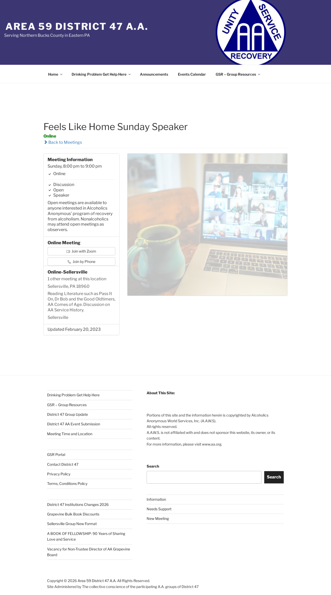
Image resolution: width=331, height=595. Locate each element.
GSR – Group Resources (238, 74)
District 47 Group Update (67, 414)
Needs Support (159, 509)
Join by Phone (81, 261)
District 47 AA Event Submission (73, 424)
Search (153, 466)
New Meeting (158, 518)
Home (55, 74)
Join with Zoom (81, 251)
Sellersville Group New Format (72, 523)
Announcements (154, 74)
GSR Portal (56, 454)
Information (156, 499)
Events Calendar (192, 74)
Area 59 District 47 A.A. (76, 26)
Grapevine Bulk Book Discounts (73, 514)
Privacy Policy (58, 474)
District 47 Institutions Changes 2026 (78, 504)
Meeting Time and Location (69, 434)
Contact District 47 (62, 464)
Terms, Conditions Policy (67, 483)
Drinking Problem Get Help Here (101, 74)
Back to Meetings (62, 142)
